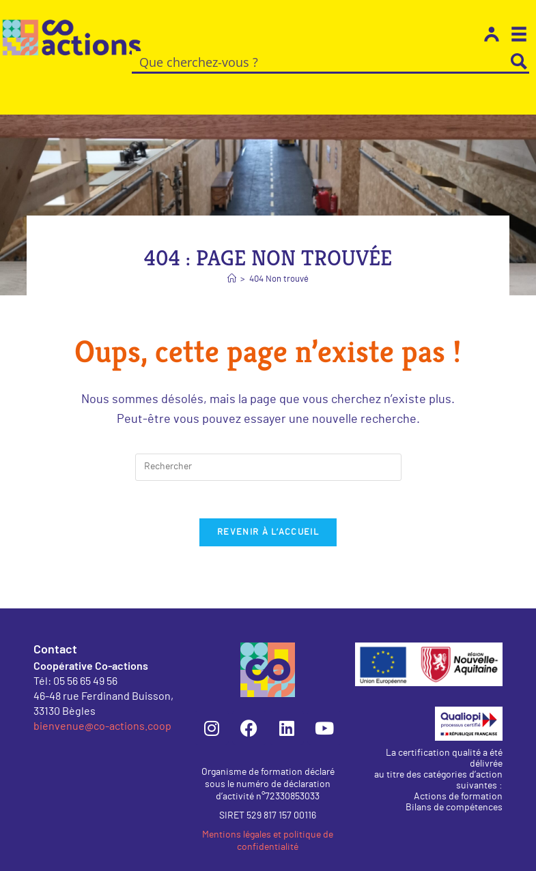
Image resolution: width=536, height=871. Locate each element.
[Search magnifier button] (519, 61)
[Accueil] (231, 258)
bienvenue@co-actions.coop (102, 709)
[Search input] (321, 61)
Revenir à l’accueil (268, 516)
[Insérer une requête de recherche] (268, 446)
